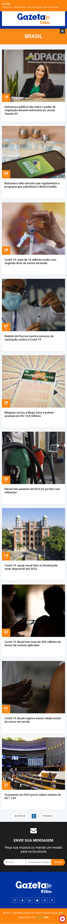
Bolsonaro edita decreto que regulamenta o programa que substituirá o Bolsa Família (33, 185)
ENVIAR (58, 862)
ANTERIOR (20, 816)
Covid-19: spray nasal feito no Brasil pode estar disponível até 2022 (31, 567)
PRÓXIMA (47, 816)
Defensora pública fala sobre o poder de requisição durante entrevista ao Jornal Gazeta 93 (30, 110)
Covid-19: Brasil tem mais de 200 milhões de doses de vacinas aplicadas (33, 643)
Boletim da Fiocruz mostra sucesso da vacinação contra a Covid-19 (29, 338)
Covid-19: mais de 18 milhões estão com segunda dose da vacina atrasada (31, 261)
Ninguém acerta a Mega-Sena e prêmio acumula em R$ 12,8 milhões (30, 414)
